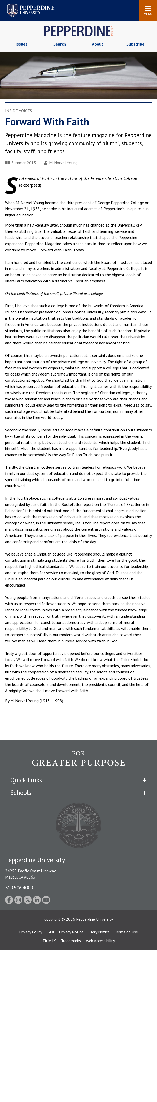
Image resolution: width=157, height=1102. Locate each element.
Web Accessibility (100, 940)
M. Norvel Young (60, 162)
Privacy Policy (30, 931)
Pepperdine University (94, 919)
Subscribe (135, 44)
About (97, 44)
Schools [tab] (20, 793)
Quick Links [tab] (26, 780)
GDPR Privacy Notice (65, 931)
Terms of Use (126, 931)
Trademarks (71, 940)
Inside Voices (18, 110)
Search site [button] (65, 8)
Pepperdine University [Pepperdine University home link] (24, 5)
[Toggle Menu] (148, 10)
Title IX (49, 940)
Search (59, 44)
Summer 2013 (20, 162)
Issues (22, 44)
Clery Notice (99, 931)
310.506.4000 (19, 887)
